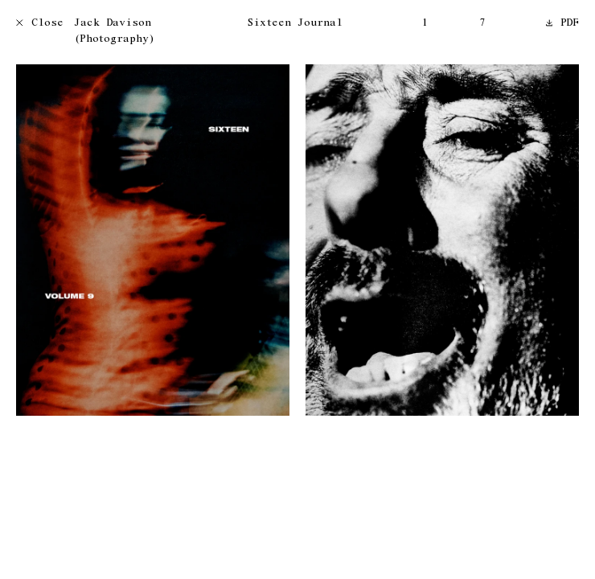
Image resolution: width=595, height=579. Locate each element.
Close (40, 23)
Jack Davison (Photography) (114, 31)
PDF (563, 23)
